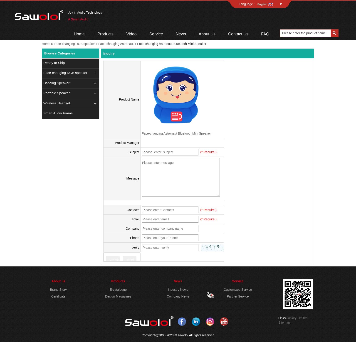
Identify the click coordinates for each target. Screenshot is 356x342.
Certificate (58, 296)
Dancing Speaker (56, 83)
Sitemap (284, 322)
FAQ (265, 34)
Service (156, 34)
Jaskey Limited (297, 318)
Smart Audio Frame (58, 113)
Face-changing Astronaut (116, 44)
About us (58, 281)
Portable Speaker (56, 93)
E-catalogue (118, 289)
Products (105, 34)
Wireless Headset (56, 103)
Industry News (178, 289)
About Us (207, 34)
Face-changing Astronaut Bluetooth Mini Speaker (176, 133)
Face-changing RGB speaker (74, 44)
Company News (178, 296)
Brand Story (58, 289)
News (181, 34)
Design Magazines (118, 296)
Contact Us (238, 34)
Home (79, 34)
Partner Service (238, 296)
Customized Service (238, 289)
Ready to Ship (54, 63)
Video (131, 34)
